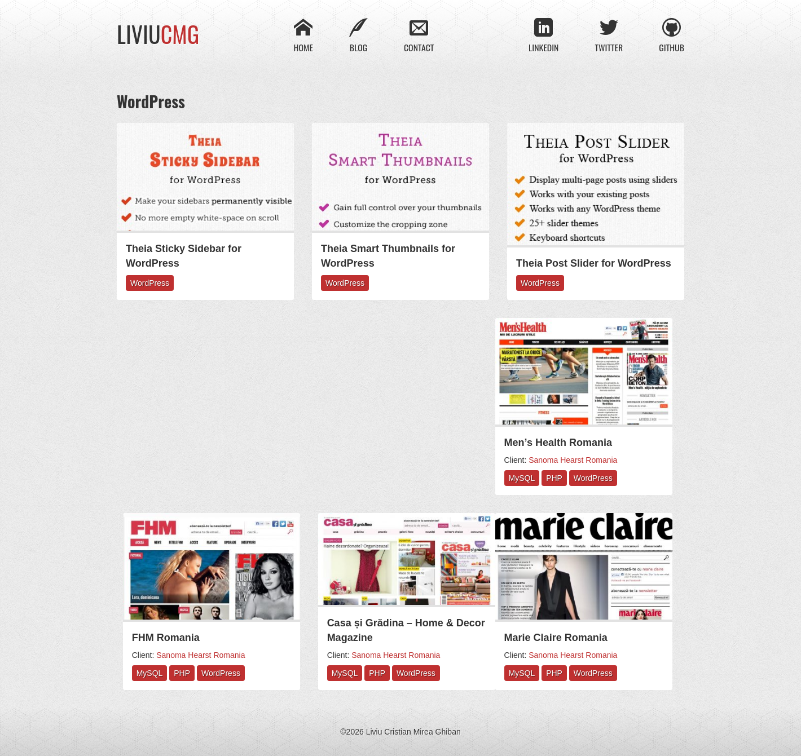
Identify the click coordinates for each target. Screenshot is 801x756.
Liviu (158, 34)
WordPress (149, 283)
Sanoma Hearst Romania (573, 460)
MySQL (522, 478)
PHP (554, 478)
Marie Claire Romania (556, 637)
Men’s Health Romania (558, 442)
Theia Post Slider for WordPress (593, 263)
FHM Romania (166, 637)
